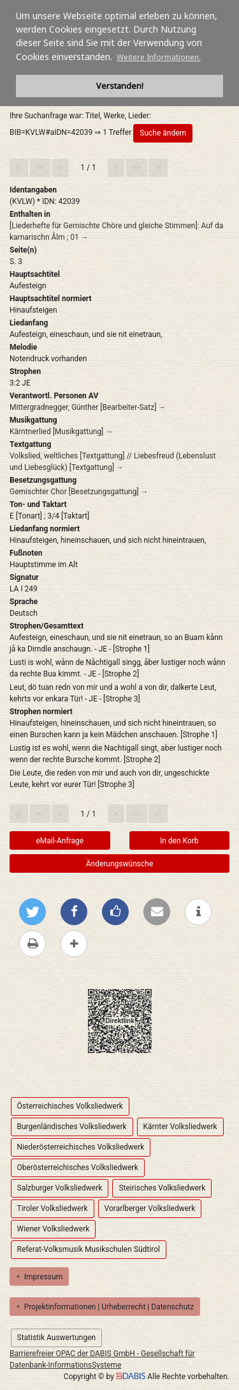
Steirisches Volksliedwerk (162, 1187)
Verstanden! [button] (119, 86)
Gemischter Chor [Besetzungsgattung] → (79, 491)
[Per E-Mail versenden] (156, 911)
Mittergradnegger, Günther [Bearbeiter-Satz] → (88, 407)
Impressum (39, 1276)
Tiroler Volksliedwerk (52, 1208)
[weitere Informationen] (198, 911)
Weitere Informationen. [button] (159, 57)
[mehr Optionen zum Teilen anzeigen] (74, 943)
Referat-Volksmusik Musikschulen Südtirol (88, 1249)
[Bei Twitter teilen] (32, 911)
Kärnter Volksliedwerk (180, 1126)
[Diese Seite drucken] (32, 943)
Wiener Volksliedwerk (53, 1228)
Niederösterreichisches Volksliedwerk (81, 1147)
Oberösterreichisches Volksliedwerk (77, 1167)
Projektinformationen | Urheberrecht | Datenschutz (105, 1306)
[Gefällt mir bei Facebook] (115, 911)
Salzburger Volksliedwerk (60, 1187)
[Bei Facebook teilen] (74, 911)
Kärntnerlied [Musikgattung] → (61, 431)
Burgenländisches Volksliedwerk (72, 1126)
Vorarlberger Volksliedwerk (150, 1208)
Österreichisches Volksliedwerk (70, 1106)
